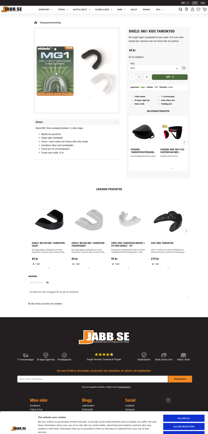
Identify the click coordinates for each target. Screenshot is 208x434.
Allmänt (39, 122)
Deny (184, 416)
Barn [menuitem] (119, 9)
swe (194, 3)
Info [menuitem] (158, 9)
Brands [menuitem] (146, 9)
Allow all (184, 399)
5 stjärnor (41, 282)
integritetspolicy (124, 387)
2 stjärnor (33, 282)
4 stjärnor (38, 282)
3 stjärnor (36, 282)
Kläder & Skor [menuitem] (102, 9)
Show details (151, 428)
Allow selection (183, 407)
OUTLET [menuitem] (134, 9)
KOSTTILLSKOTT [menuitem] (80, 9)
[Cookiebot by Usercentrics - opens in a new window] (18, 428)
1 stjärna (31, 282)
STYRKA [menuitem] (61, 9)
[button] (198, 10)
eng (202, 3)
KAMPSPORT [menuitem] (44, 9)
